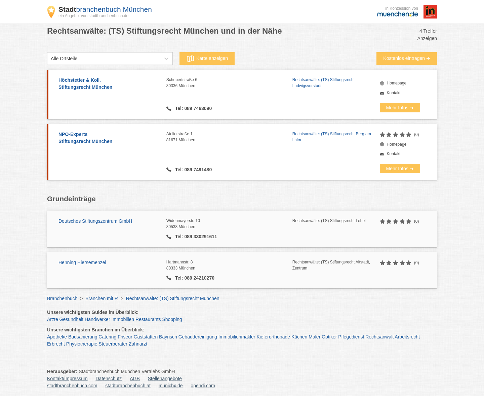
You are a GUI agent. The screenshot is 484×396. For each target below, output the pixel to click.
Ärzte (52, 319)
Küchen (299, 336)
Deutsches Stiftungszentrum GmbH (95, 221)
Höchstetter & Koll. (109, 84)
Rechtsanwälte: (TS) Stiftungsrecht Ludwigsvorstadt (323, 82)
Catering (107, 336)
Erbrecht (56, 344)
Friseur (125, 336)
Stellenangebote (165, 378)
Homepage (397, 83)
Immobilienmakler (236, 336)
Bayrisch (168, 336)
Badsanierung (82, 336)
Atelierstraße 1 (229, 137)
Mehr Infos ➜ (400, 107)
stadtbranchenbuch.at (128, 385)
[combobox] (50, 58)
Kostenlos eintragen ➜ (406, 58)
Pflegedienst (351, 336)
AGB (135, 378)
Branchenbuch (62, 298)
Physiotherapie (81, 344)
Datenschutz (109, 378)
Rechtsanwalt (379, 336)
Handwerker (97, 319)
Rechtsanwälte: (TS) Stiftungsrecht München (172, 298)
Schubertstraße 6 (229, 83)
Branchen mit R (101, 298)
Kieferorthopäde (273, 336)
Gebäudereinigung (197, 336)
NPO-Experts (109, 138)
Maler (314, 336)
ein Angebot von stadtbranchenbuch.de (93, 15)
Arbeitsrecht (407, 336)
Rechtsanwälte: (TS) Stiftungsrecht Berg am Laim (331, 137)
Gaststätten (146, 336)
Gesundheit (71, 319)
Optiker (329, 336)
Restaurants (148, 319)
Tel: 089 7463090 (193, 108)
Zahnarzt (138, 344)
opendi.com (203, 385)
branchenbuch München (105, 9)
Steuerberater (112, 344)
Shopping (172, 319)
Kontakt (394, 93)
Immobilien (122, 319)
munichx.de (171, 385)
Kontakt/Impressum (67, 378)
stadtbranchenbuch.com (72, 385)
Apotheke (57, 336)
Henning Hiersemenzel (82, 262)
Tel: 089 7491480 (193, 169)
